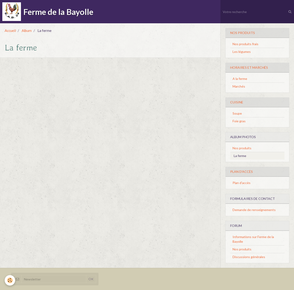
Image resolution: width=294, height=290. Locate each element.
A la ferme (240, 79)
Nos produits (242, 148)
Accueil (10, 30)
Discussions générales (249, 257)
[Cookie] (10, 280)
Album (27, 30)
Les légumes (242, 52)
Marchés (239, 86)
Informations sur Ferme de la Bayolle (253, 239)
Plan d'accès (241, 183)
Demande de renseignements (254, 210)
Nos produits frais (245, 44)
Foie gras (239, 121)
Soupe (237, 113)
